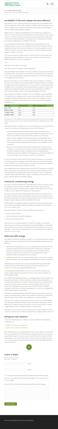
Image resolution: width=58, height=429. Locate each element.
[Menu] (51, 4)
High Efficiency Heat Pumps (12, 231)
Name (30, 363)
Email (29, 369)
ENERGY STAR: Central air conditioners (17, 328)
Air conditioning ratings (12, 10)
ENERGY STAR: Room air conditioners (16, 325)
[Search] (46, 4)
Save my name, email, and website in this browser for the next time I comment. (27, 375)
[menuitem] (46, 4)
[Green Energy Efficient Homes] (24, 4)
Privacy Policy (38, 378)
